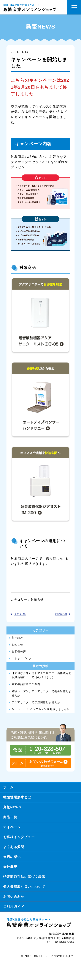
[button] (74, 7)
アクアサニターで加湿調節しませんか (36, 702)
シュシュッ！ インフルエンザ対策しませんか (41, 709)
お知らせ (37, 599)
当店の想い (12, 857)
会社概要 (10, 867)
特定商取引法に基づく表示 (24, 877)
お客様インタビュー (19, 837)
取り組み (17, 637)
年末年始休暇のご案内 (26, 684)
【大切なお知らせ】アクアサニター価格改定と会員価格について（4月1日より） (41, 675)
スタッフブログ (22, 658)
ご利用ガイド (13, 906)
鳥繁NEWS (12, 807)
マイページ (12, 827)
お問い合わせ (13, 896)
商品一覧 (10, 817)
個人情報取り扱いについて (24, 886)
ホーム (8, 787)
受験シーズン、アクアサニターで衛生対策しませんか (41, 693)
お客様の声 (19, 651)
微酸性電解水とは (17, 797)
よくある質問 (13, 847)
